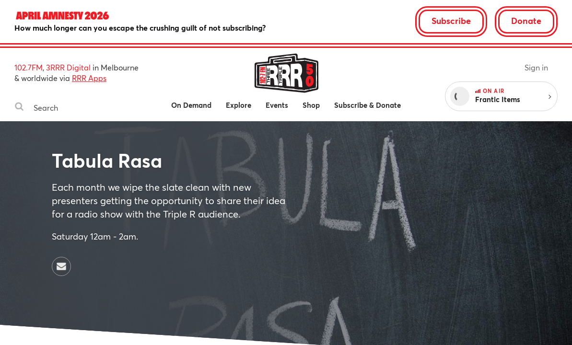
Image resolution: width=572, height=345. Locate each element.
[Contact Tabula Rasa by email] (61, 266)
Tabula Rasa (107, 160)
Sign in (536, 67)
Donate (526, 20)
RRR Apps (89, 78)
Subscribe (451, 20)
